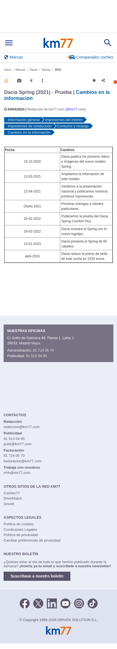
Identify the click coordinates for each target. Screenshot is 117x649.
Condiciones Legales (20, 529)
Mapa (35, 343)
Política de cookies (19, 524)
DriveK (9, 504)
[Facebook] (25, 603)
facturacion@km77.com (23, 461)
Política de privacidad (21, 535)
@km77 (72, 109)
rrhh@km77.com (17, 473)
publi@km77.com (18, 444)
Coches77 (12, 493)
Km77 (58, 43)
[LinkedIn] (52, 603)
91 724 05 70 (43, 350)
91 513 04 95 (36, 356)
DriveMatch (13, 498)
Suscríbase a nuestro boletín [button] (37, 576)
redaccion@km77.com (22, 427)
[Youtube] (65, 603)
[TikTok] (93, 603)
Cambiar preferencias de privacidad (32, 540)
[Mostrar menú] (9, 43)
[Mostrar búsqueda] (108, 43)
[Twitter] (38, 603)
